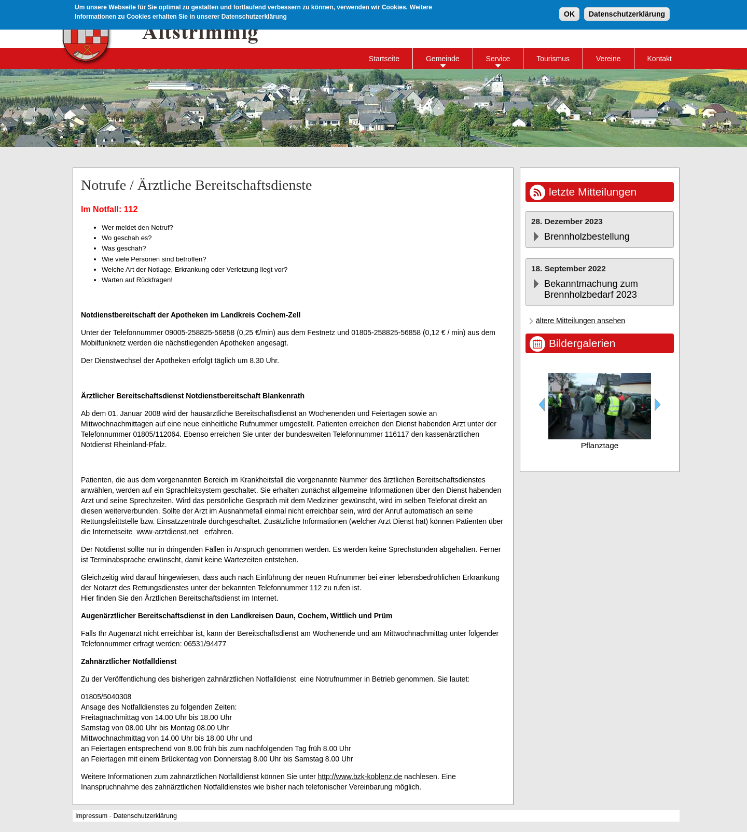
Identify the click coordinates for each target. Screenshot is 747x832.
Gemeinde (443, 58)
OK (569, 13)
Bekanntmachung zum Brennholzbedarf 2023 (591, 289)
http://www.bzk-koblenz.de (360, 776)
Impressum (91, 816)
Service (498, 58)
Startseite (384, 58)
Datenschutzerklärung (627, 13)
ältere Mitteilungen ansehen (580, 320)
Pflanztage (600, 445)
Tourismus (553, 58)
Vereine (608, 58)
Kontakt (659, 58)
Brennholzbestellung (587, 236)
